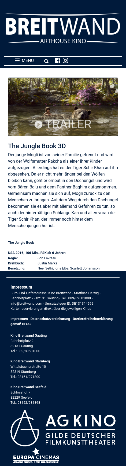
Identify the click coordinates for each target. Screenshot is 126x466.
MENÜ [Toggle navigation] (32, 60)
